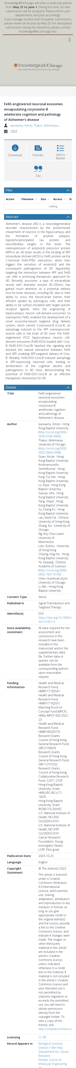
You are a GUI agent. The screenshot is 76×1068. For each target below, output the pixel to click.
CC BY (42, 1037)
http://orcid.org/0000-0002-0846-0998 (53, 450)
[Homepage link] (38, 66)
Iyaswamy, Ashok (21, 125)
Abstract (12, 216)
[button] (38, 149)
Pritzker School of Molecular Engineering (53, 1062)
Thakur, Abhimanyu (46, 125)
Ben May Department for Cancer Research (54, 1052)
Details (11, 387)
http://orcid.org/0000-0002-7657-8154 (53, 572)
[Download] (15, 149)
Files (9, 190)
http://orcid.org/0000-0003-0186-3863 (53, 434)
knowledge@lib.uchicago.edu (38, 31)
